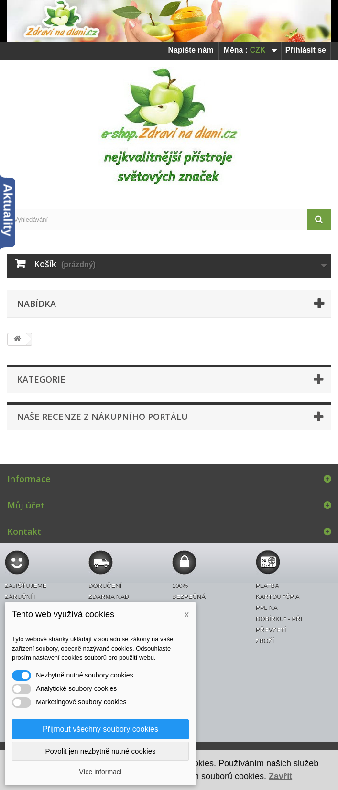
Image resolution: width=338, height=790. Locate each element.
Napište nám (190, 50)
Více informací (100, 772)
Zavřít (280, 776)
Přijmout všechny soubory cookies (100, 729)
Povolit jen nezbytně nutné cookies (100, 751)
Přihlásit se (305, 50)
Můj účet (25, 505)
